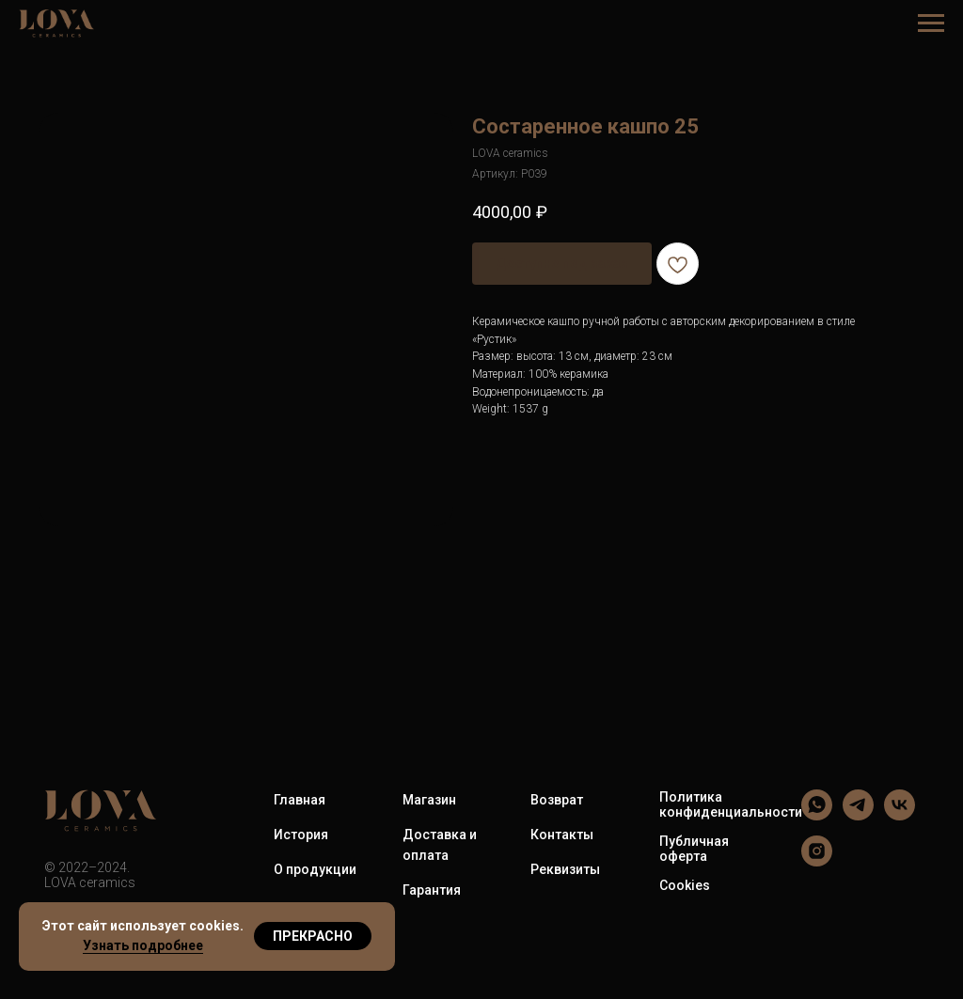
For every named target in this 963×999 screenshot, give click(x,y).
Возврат (556, 799)
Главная (299, 799)
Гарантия (432, 890)
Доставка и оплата (440, 845)
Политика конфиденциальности (730, 804)
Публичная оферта (694, 849)
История (301, 834)
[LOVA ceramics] (816, 815)
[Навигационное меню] (931, 23)
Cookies (684, 885)
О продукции (315, 869)
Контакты (561, 834)
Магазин (429, 799)
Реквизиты (565, 869)
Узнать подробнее (143, 945)
